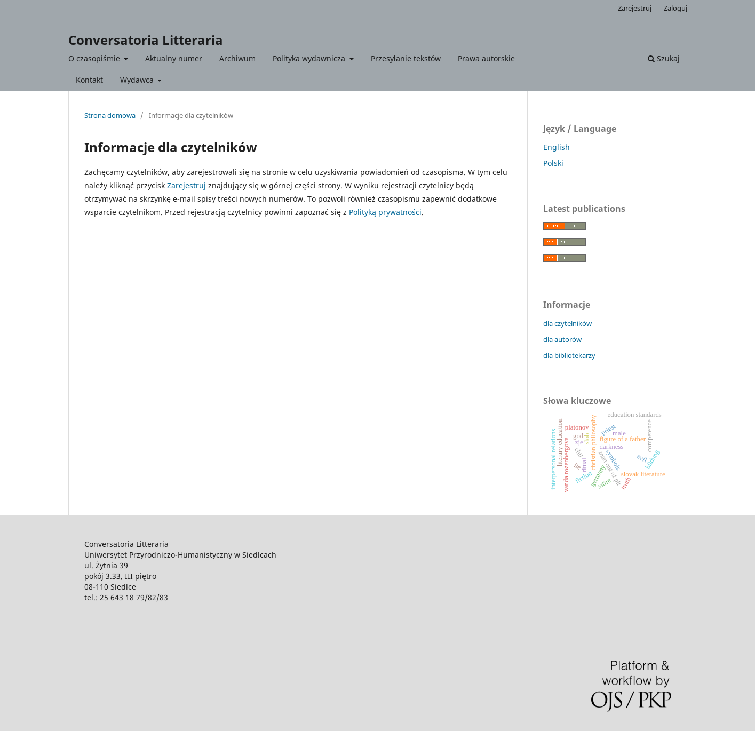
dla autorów (562, 339)
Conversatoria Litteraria (145, 40)
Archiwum (237, 58)
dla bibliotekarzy (569, 355)
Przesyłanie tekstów (406, 58)
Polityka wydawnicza (310, 58)
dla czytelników (567, 323)
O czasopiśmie (95, 58)
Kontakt (89, 80)
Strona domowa (110, 115)
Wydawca (138, 80)
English (556, 147)
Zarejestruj (634, 8)
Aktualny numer (173, 58)
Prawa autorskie (486, 58)
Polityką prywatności (385, 212)
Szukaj (664, 58)
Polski (553, 163)
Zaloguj (675, 8)
